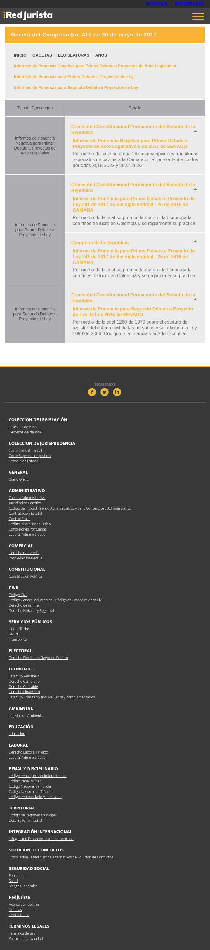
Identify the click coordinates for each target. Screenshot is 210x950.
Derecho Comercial (24, 552)
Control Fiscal (19, 518)
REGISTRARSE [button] (189, 3)
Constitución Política (25, 576)
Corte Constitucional (25, 450)
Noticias (15, 909)
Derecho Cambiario (24, 681)
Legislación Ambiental (26, 715)
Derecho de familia (24, 605)
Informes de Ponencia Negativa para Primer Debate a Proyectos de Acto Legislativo (95, 66)
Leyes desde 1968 (23, 427)
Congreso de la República (100, 242)
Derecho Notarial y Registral (31, 610)
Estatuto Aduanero (24, 676)
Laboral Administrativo (27, 534)
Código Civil (18, 594)
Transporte (18, 639)
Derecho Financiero (24, 692)
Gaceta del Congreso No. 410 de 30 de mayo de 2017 (84, 35)
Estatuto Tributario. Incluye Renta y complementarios (52, 697)
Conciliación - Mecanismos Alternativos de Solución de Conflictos (61, 857)
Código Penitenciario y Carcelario (35, 796)
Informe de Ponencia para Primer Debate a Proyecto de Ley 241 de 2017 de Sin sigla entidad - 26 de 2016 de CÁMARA (134, 204)
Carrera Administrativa (27, 497)
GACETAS (42, 55)
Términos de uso (22, 933)
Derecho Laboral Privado (28, 752)
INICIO (20, 55)
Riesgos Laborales (23, 886)
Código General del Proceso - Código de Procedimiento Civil (56, 600)
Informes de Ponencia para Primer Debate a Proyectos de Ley (73, 76)
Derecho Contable (23, 686)
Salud (13, 634)
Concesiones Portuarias (27, 529)
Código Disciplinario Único (30, 524)
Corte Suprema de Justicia (30, 455)
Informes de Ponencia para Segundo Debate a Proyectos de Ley (76, 87)
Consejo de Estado (23, 461)
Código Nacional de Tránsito (31, 791)
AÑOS (101, 55)
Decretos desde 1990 (26, 432)
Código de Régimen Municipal (33, 815)
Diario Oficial (19, 479)
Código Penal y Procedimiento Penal (38, 775)
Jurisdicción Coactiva (25, 503)
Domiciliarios (19, 629)
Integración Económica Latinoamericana (41, 838)
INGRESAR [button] (157, 3)
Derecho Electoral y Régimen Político (38, 657)
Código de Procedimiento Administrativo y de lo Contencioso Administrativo (70, 508)
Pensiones (17, 875)
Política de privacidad (26, 938)
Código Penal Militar (25, 781)
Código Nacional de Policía (30, 786)
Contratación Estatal (25, 513)
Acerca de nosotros (24, 904)
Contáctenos (19, 915)
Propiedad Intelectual (26, 558)
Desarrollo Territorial (25, 820)
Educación (17, 734)
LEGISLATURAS (73, 55)
